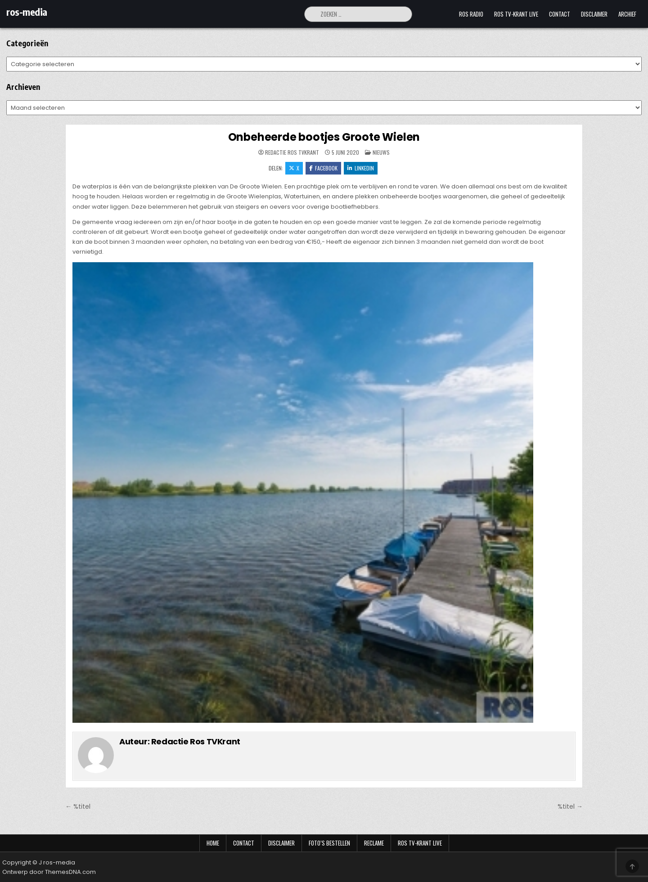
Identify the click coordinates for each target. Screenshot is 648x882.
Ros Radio (471, 13)
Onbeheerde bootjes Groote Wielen (324, 137)
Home (213, 842)
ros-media (26, 11)
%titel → (570, 806)
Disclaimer (594, 13)
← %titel (77, 806)
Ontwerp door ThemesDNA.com (49, 872)
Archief (627, 13)
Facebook (323, 168)
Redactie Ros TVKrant (292, 152)
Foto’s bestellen (329, 842)
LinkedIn (360, 168)
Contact (559, 13)
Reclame (374, 842)
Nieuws (381, 152)
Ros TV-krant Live (516, 13)
